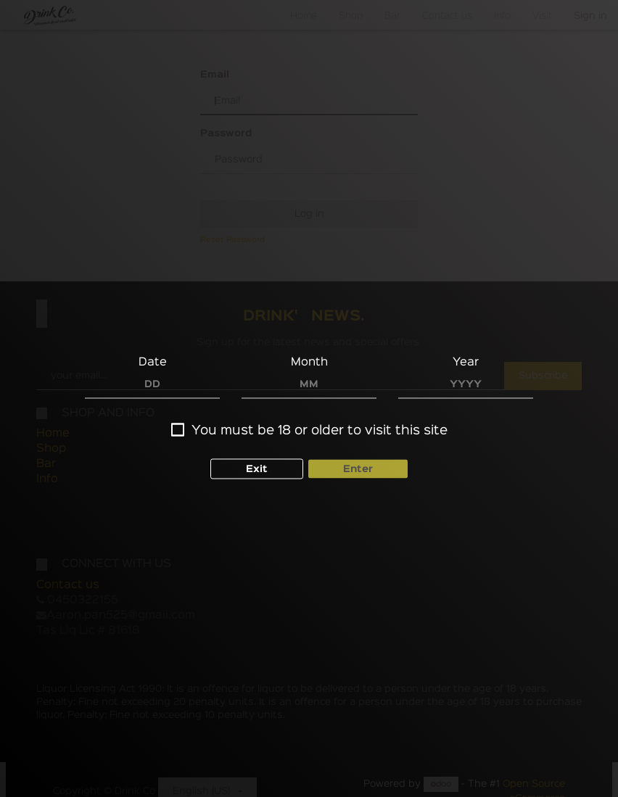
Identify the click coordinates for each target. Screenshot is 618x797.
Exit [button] (257, 465)
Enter (358, 465)
